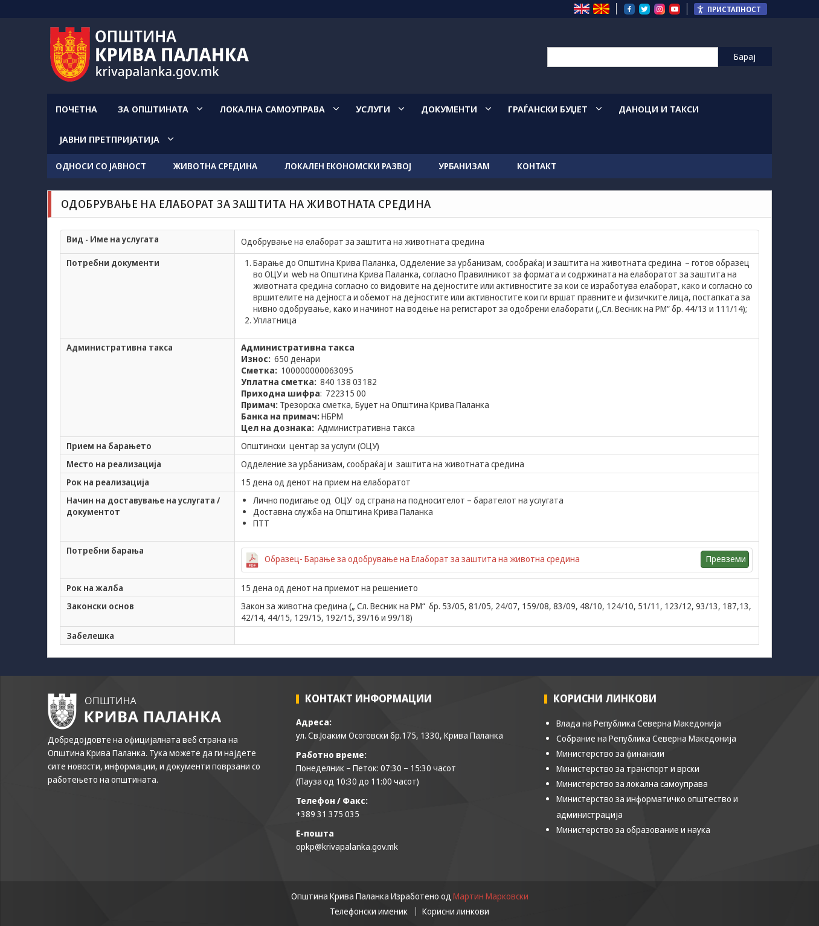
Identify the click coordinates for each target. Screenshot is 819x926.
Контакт (536, 166)
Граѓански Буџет (548, 109)
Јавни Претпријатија (109, 139)
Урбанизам (464, 166)
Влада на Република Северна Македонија (638, 723)
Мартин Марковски (490, 896)
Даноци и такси (658, 109)
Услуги (373, 109)
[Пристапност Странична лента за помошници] (730, 9)
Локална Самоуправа (272, 109)
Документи (449, 109)
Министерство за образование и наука (633, 829)
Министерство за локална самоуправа (632, 783)
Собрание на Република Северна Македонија (646, 738)
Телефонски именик (369, 911)
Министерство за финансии (610, 753)
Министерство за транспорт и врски (627, 768)
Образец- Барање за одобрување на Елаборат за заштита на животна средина (422, 559)
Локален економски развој (347, 166)
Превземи (726, 559)
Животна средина (215, 166)
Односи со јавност (101, 166)
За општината (153, 109)
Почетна (76, 109)
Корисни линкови (455, 911)
